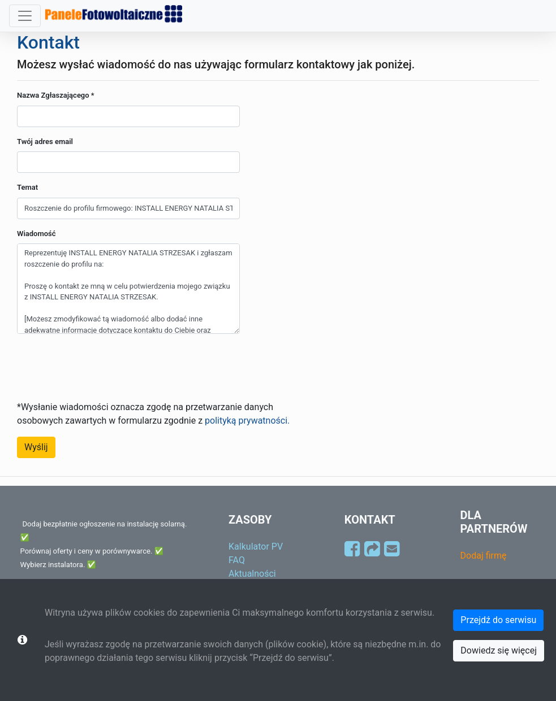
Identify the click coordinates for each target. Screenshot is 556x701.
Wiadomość (36, 233)
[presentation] (103, 365)
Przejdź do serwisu (498, 620)
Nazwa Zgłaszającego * (55, 95)
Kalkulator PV (256, 546)
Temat (27, 187)
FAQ (237, 560)
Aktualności (252, 573)
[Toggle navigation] (25, 16)
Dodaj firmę (483, 555)
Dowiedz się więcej (498, 650)
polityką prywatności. (247, 420)
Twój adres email (45, 141)
